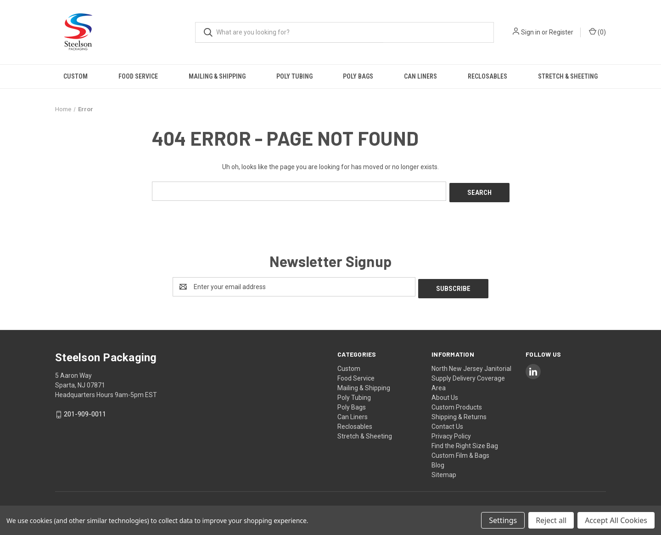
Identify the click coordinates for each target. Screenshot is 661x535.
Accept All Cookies (616, 520)
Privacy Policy (451, 432)
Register (561, 32)
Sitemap (443, 471)
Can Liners (420, 76)
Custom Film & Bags (460, 451)
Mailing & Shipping (217, 76)
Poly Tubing (294, 76)
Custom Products (456, 403)
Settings (503, 520)
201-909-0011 (85, 411)
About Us (444, 394)
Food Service (138, 76)
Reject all (551, 520)
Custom (75, 76)
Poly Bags (358, 76)
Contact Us (447, 423)
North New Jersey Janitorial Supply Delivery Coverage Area (471, 374)
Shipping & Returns (459, 413)
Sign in (530, 32)
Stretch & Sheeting (568, 76)
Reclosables (487, 76)
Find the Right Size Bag (464, 442)
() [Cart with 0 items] (597, 32)
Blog (437, 461)
